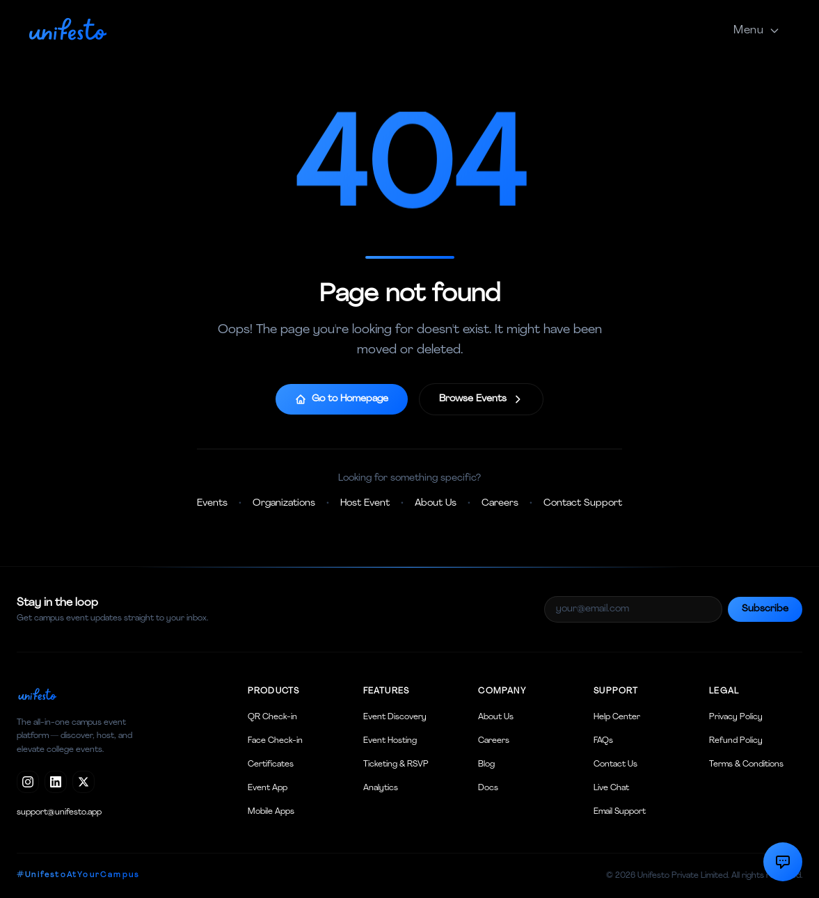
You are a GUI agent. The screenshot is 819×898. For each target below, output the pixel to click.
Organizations (284, 503)
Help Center (617, 717)
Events (212, 503)
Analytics (380, 788)
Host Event (365, 503)
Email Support (620, 812)
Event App (267, 788)
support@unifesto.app (59, 812)
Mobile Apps (271, 812)
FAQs (603, 741)
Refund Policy (736, 741)
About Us (435, 503)
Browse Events (481, 399)
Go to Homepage (341, 399)
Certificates (271, 764)
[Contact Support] (782, 861)
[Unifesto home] (67, 28)
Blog (486, 764)
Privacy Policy (736, 717)
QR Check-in (272, 717)
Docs (488, 788)
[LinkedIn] (56, 782)
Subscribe (765, 609)
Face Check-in (275, 741)
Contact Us (615, 764)
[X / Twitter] (83, 782)
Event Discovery (395, 717)
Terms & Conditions (746, 764)
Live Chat (611, 788)
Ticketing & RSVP (396, 764)
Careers (500, 503)
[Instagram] (28, 782)
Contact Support (582, 503)
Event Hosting (390, 741)
